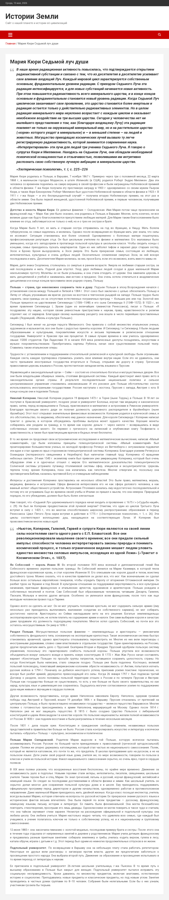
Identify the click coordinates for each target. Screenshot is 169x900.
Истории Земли (31, 16)
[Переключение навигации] (10, 35)
